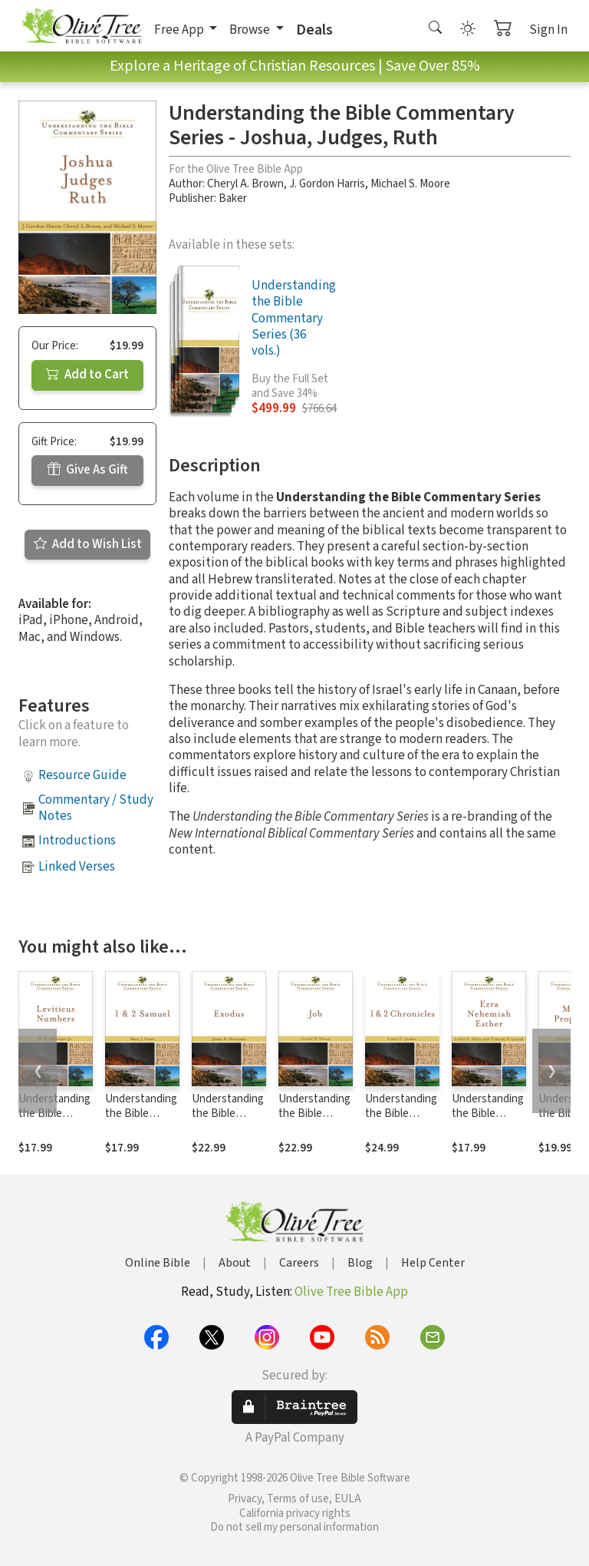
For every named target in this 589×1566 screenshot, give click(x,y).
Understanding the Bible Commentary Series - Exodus (228, 1121)
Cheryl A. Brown (245, 184)
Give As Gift (88, 470)
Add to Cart (87, 374)
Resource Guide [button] (82, 775)
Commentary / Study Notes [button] (95, 808)
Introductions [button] (77, 840)
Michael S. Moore (410, 184)
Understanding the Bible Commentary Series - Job (314, 1121)
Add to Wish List (88, 544)
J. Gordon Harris (327, 184)
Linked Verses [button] (76, 866)
